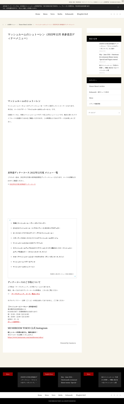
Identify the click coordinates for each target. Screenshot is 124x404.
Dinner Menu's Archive (97, 86)
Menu (45, 14)
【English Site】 (82, 14)
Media (60, 14)
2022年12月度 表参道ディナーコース (23, 184)
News (52, 14)
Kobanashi (69, 14)
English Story (49, 374)
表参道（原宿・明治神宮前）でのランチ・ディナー (80, 2)
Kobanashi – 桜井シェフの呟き (99, 92)
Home (37, 14)
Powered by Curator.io (68, 343)
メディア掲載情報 (94, 104)
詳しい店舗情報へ (14, 322)
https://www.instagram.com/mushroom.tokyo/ (25, 337)
